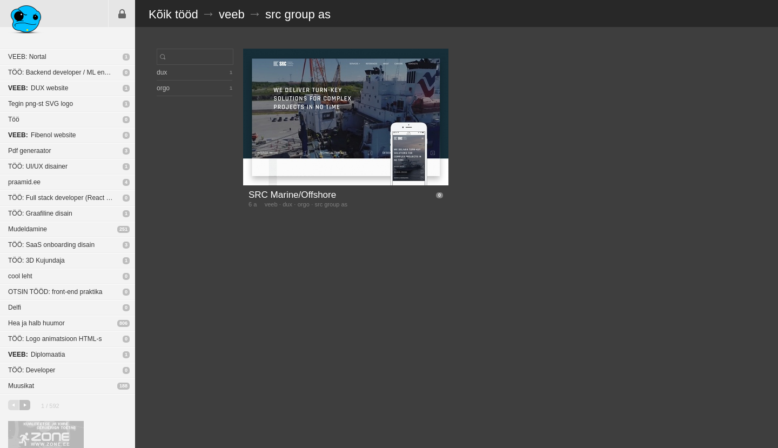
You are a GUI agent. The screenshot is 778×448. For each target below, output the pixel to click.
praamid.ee (24, 182)
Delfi (14, 307)
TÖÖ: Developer (31, 370)
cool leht (20, 276)
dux (287, 204)
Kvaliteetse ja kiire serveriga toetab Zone (46, 434)
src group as (298, 14)
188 (123, 386)
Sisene (122, 13)
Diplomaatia (36, 354)
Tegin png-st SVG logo (40, 104)
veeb (232, 14)
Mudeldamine (27, 229)
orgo (304, 204)
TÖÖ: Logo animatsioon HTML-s (55, 339)
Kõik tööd (173, 14)
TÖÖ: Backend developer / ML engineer (65, 72)
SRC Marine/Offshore (292, 195)
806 (123, 323)
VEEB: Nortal (27, 57)
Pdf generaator (29, 151)
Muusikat (21, 386)
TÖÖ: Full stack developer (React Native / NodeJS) (71, 198)
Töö (13, 119)
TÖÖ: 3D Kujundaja (36, 260)
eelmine (13, 405)
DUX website (38, 88)
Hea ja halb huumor (36, 323)
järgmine (24, 405)
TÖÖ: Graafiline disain (40, 213)
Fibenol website (42, 135)
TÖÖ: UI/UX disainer (38, 166)
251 (123, 229)
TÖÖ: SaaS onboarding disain (51, 245)
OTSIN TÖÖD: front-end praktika (55, 292)
